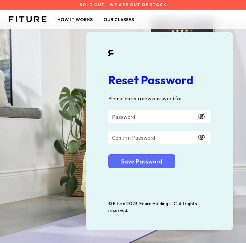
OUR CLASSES (118, 19)
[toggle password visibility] (201, 116)
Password (123, 117)
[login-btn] (141, 161)
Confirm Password (133, 138)
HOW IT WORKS (75, 19)
